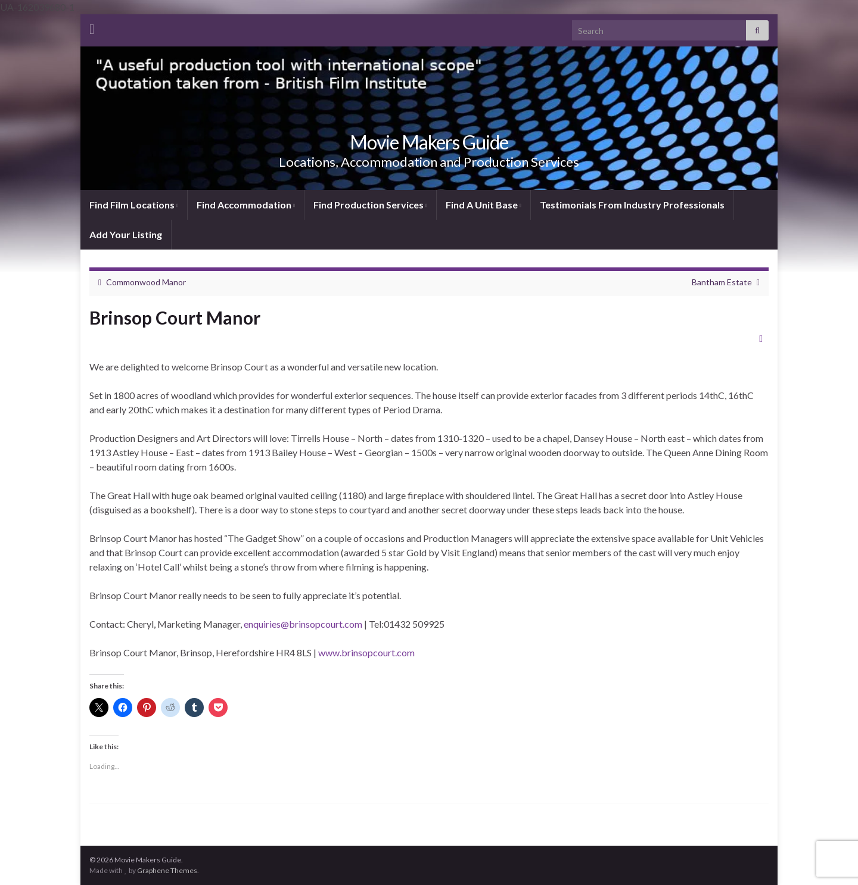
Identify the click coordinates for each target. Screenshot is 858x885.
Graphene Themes (167, 870)
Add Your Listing (125, 234)
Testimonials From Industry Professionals (632, 204)
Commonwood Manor (146, 282)
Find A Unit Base (483, 204)
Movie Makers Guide (429, 142)
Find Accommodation (246, 204)
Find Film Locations (133, 204)
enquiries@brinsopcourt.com (303, 624)
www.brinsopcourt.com (366, 652)
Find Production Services (370, 204)
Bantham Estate (722, 282)
